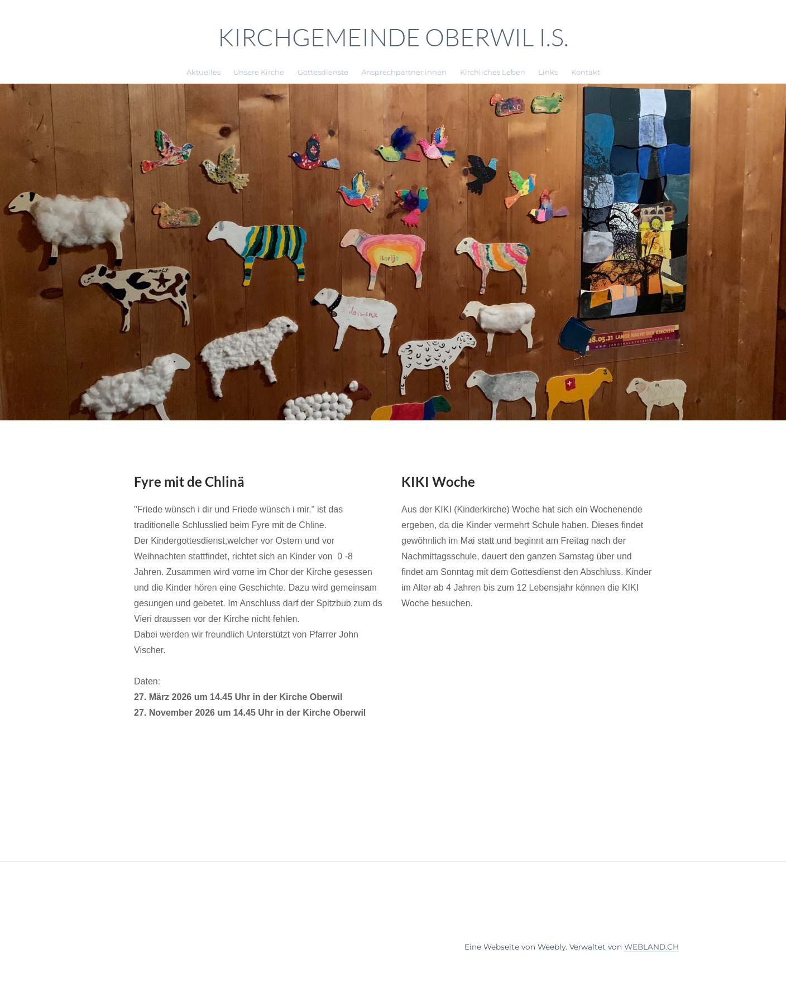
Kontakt (585, 72)
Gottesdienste (323, 72)
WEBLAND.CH (651, 946)
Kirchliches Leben (492, 72)
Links (548, 72)
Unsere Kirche (258, 72)
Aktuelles (203, 72)
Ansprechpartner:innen (404, 72)
